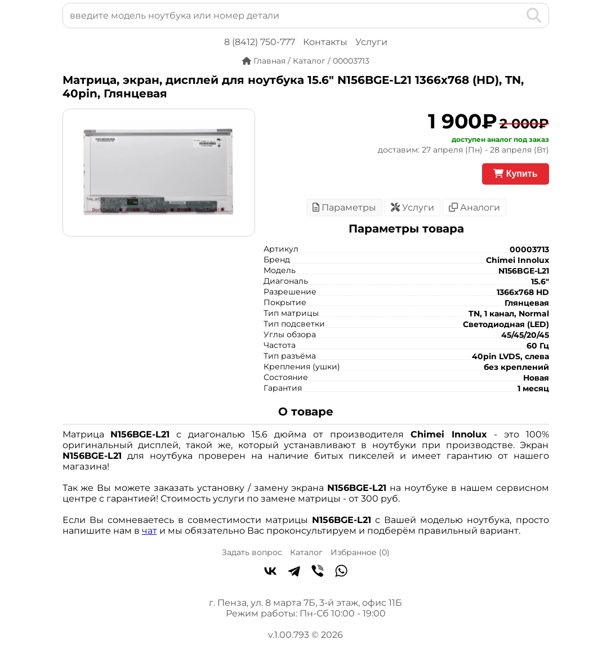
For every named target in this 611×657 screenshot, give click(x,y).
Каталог (306, 552)
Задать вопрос (252, 552)
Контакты (325, 42)
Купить (515, 173)
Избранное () (360, 552)
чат (149, 530)
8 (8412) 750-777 (259, 42)
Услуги (371, 42)
